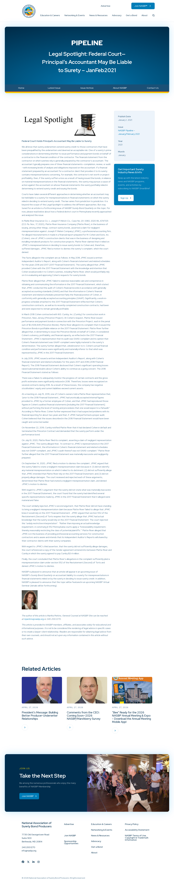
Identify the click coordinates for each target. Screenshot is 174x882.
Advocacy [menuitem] (116, 15)
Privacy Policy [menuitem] (131, 824)
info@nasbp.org (29, 850)
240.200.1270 (28, 847)
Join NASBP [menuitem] (70, 835)
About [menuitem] (144, 15)
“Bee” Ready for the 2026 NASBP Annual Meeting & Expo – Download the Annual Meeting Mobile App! (131, 717)
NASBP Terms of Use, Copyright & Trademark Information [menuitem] (136, 837)
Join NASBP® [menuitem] (140, 5)
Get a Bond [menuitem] (131, 15)
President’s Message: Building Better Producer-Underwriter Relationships (40, 716)
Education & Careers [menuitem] (50, 15)
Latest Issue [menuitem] (54, 87)
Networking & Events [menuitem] (74, 15)
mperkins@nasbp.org (34, 619)
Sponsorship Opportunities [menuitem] (71, 842)
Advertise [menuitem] (105, 5)
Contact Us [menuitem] (153, 87)
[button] (60, 15)
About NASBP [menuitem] (120, 87)
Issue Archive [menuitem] (87, 87)
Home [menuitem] (21, 87)
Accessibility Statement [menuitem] (137, 829)
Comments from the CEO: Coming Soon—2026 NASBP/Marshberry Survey (83, 716)
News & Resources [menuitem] (98, 15)
